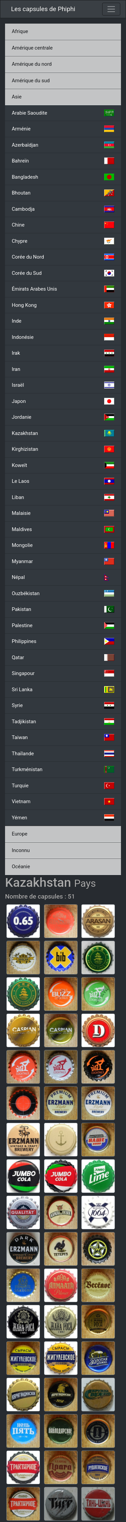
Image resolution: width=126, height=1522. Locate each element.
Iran (63, 369)
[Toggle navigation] (111, 9)
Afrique (20, 31)
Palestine (63, 625)
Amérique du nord (32, 64)
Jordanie (63, 417)
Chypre (63, 241)
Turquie (63, 785)
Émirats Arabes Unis (63, 289)
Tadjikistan (63, 721)
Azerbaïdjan (63, 145)
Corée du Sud (63, 273)
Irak (63, 353)
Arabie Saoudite (63, 113)
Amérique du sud (31, 81)
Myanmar (63, 561)
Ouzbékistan (63, 593)
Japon (63, 401)
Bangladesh (63, 177)
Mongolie (63, 545)
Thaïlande (63, 753)
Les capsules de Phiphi (43, 9)
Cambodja (63, 209)
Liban (63, 497)
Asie (17, 97)
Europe (20, 834)
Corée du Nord (63, 257)
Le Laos (63, 481)
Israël (63, 385)
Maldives (63, 529)
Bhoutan (63, 192)
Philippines (63, 641)
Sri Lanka (63, 689)
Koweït (63, 465)
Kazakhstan (63, 433)
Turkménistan (63, 769)
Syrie (63, 705)
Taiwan (63, 737)
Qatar (63, 657)
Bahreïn (63, 160)
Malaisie (63, 513)
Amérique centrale (32, 48)
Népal (63, 577)
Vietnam (63, 801)
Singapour (63, 673)
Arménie (63, 128)
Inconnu (21, 850)
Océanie (21, 867)
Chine (63, 225)
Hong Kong (63, 305)
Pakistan (63, 609)
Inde (63, 321)
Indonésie (63, 337)
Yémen (63, 817)
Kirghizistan (63, 449)
